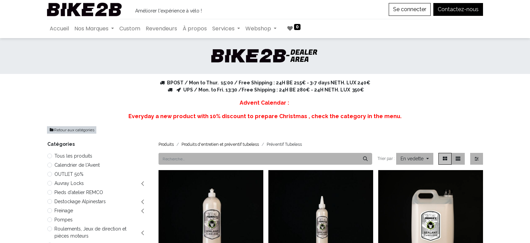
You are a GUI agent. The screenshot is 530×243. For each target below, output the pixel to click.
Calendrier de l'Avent (77, 165)
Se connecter (409, 9)
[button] (414, 159)
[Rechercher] (365, 159)
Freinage (63, 210)
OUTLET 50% (68, 174)
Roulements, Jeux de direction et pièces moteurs (90, 232)
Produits (166, 144)
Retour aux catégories (71, 130)
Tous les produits (73, 156)
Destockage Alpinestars (80, 201)
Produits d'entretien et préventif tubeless (220, 144)
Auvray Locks (69, 183)
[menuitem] (59, 28)
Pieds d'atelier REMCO (78, 192)
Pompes (63, 219)
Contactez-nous (458, 9)
